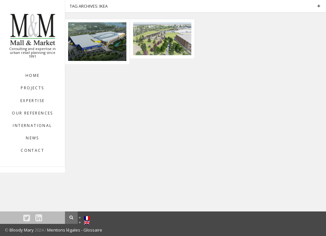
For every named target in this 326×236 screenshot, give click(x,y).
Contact (32, 150)
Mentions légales (64, 230)
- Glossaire (91, 230)
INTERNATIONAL (32, 125)
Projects (32, 88)
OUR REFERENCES (32, 113)
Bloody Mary (22, 230)
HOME (32, 75)
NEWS (32, 138)
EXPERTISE (32, 100)
